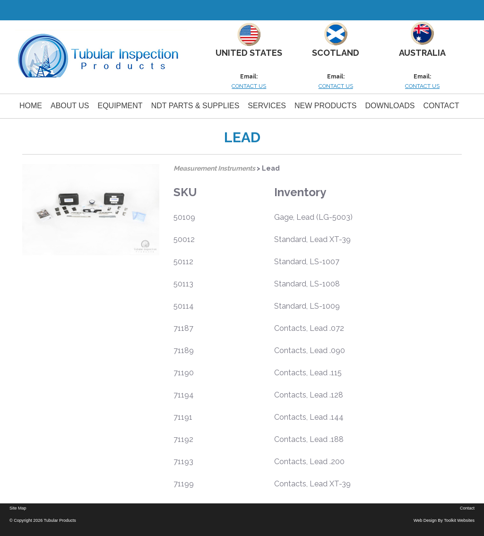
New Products (325, 106)
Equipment (120, 106)
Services (267, 106)
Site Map (17, 508)
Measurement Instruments (214, 168)
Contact (441, 106)
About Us (70, 106)
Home (30, 106)
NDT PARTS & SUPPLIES (195, 106)
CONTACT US (249, 86)
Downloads (390, 106)
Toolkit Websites (459, 520)
